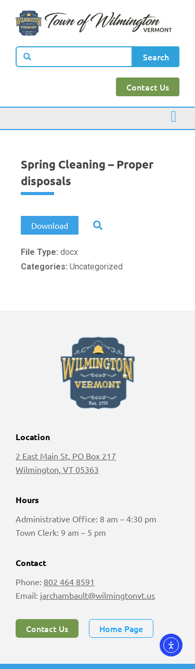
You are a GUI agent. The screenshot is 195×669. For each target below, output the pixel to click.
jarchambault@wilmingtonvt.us (97, 595)
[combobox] (74, 56)
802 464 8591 (69, 581)
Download (49, 225)
